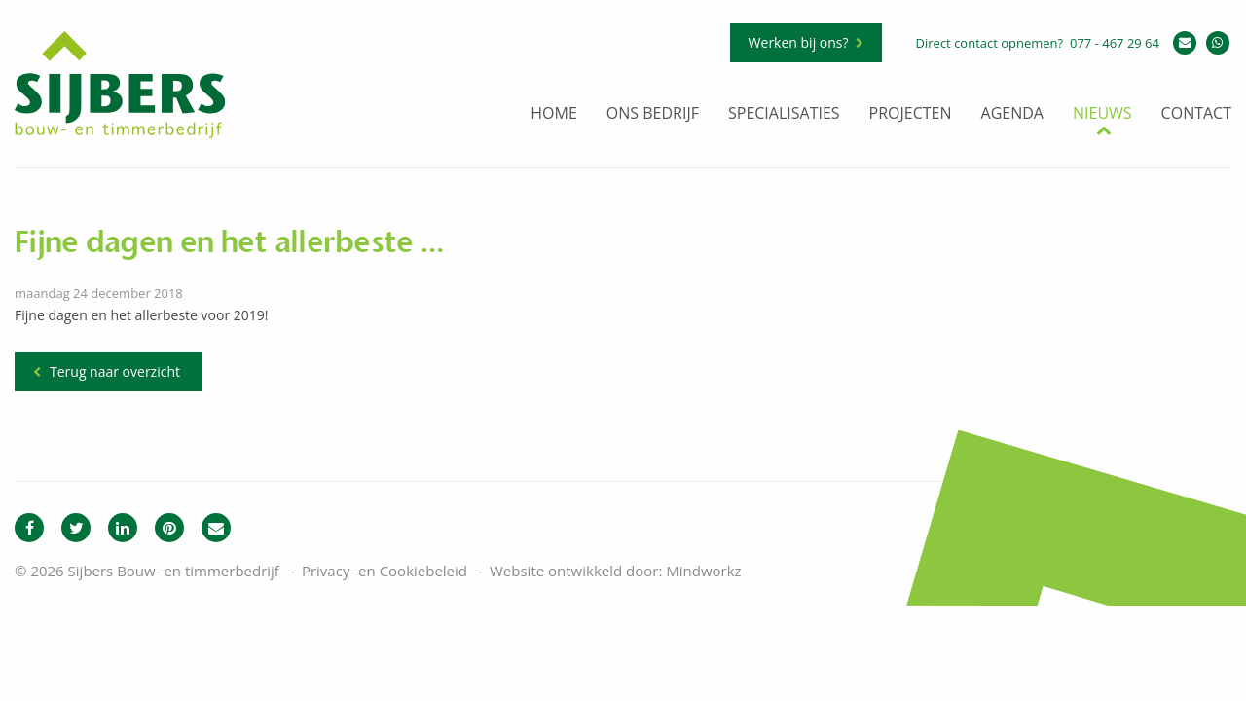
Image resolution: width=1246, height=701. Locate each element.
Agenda (1012, 114)
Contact (1196, 114)
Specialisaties (784, 114)
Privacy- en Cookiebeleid (384, 570)
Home (554, 114)
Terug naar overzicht (115, 371)
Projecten (910, 114)
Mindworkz (703, 570)
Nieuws (1102, 114)
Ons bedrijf (652, 114)
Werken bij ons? (799, 42)
